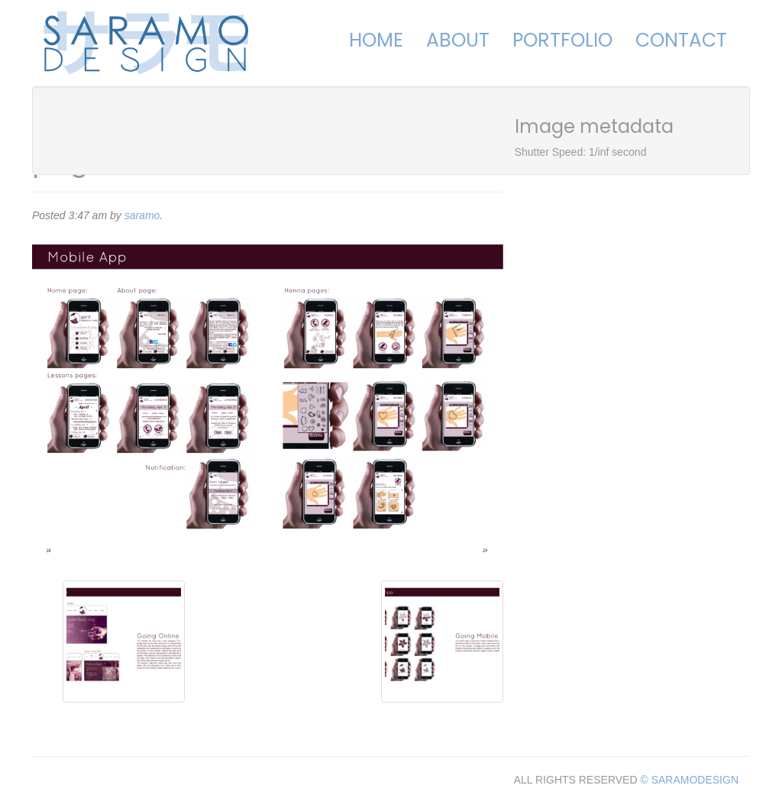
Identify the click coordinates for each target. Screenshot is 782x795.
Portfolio (562, 40)
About (458, 40)
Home (376, 40)
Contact (681, 40)
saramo (142, 215)
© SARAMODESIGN (689, 780)
